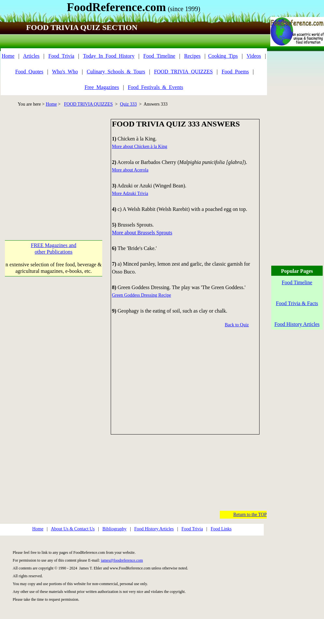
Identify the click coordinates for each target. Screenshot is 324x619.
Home (8, 56)
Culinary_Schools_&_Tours (116, 71)
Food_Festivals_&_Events (155, 87)
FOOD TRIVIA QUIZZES (88, 104)
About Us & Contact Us (73, 528)
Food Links (221, 528)
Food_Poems (235, 71)
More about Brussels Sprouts (142, 232)
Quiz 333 (128, 104)
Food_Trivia (61, 56)
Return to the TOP (250, 514)
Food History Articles (154, 528)
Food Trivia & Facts (297, 303)
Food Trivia (192, 528)
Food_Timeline (159, 56)
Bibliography (115, 528)
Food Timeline (297, 282)
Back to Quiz (237, 324)
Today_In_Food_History (108, 56)
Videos (254, 56)
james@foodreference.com (122, 560)
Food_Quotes (29, 71)
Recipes (192, 56)
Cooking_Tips (223, 56)
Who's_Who (65, 71)
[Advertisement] (55, 164)
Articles (31, 56)
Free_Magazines (102, 87)
